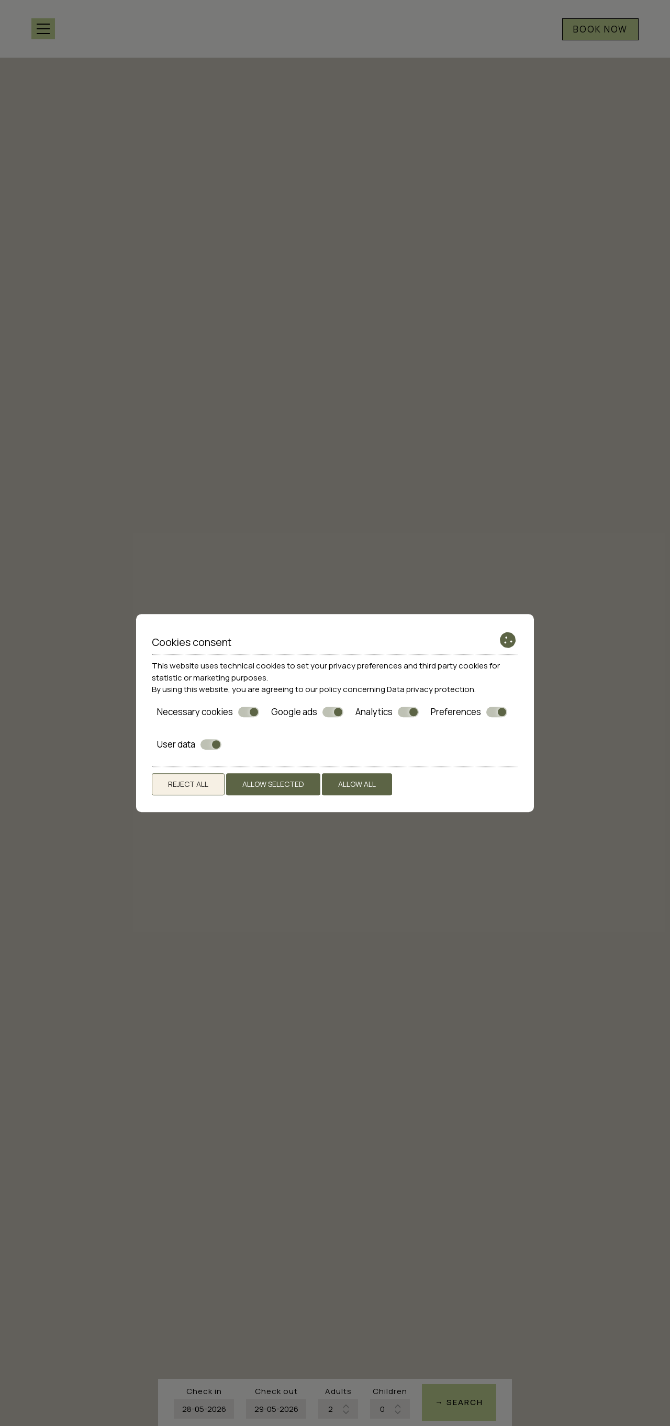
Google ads (307, 712)
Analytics (387, 712)
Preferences (469, 712)
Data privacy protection (430, 689)
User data (189, 744)
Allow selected (273, 784)
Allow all (357, 784)
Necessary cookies (208, 712)
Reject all (188, 784)
